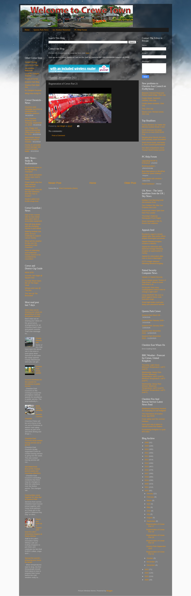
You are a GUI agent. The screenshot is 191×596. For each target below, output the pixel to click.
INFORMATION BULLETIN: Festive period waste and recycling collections (33, 470)
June (149, 511)
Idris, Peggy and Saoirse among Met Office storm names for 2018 (32, 131)
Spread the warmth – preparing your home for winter (33, 560)
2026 (147, 580)
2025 (147, 576)
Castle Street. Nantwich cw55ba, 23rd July (151, 99)
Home (27, 30)
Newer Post (55, 183)
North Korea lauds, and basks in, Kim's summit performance (153, 144)
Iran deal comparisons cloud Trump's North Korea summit (153, 149)
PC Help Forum (81, 30)
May (149, 507)
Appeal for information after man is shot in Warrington (152, 257)
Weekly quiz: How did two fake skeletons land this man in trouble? (33, 193)
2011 (147, 453)
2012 (147, 456)
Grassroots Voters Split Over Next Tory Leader (153, 212)
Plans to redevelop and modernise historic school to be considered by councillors (33, 254)
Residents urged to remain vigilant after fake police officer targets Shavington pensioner (154, 236)
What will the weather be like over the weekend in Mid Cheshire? (33, 244)
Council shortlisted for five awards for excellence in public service (33, 383)
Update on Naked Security (152, 277)
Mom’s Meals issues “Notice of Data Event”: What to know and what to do (154, 282)
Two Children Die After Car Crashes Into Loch (152, 206)
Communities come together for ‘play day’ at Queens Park (33, 497)
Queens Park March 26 (151, 315)
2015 (147, 467)
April (149, 504)
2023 (147, 569)
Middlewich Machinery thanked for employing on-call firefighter (154, 410)
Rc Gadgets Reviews (33, 90)
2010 (147, 449)
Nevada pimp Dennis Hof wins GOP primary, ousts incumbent (154, 138)
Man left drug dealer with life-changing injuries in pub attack (33, 226)
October (150, 558)
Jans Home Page (32, 65)
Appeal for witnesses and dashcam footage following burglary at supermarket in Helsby (152, 250)
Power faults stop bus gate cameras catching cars (33, 184)
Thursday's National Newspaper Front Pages (151, 217)
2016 (147, 470)
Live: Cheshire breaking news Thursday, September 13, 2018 (33, 122)
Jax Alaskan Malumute (29, 69)
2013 (147, 460)
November (151, 562)
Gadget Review (31, 62)
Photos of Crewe (31, 79)
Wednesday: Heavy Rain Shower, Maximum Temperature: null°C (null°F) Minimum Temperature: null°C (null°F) (153, 376)
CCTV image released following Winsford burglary (152, 262)
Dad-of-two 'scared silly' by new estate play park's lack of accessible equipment (33, 218)
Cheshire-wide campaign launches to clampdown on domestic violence (33, 110)
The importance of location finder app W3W (152, 415)
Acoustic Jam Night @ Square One (33, 277)
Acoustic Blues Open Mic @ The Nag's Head (33, 283)
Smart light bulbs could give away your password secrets (153, 303)
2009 (147, 446)
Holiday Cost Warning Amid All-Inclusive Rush (152, 201)
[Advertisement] (92, 161)
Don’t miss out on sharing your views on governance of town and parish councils (33, 313)
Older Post (130, 183)
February (150, 497)
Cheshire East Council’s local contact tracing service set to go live (33, 441)
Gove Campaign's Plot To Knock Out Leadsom (152, 222)
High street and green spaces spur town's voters (33, 177)
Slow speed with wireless (152, 179)
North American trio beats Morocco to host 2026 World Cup (153, 132)
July (148, 514)
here (87, 53)
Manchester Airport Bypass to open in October (32, 139)
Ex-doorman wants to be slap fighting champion (33, 169)
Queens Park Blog (32, 82)
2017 (147, 473)
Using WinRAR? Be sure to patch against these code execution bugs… (152, 297)
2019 (147, 480)
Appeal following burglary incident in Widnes (152, 242)
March (149, 500)
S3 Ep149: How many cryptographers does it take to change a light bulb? (153, 290)
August (150, 518)
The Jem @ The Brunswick (31, 295)
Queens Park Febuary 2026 (153, 320)
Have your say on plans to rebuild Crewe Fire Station (152, 425)
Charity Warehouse (39, 340)
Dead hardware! (148, 184)
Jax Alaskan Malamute (61, 30)
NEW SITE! (29, 272)
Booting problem (148, 166)
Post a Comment (58, 135)
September (151, 521)
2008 (147, 442)
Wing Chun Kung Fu (33, 93)
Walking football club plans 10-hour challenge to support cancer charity (33, 234)
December (151, 565)
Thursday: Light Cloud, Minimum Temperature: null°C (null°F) (153, 367)
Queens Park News (41, 30)
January (150, 494)
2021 (147, 487)
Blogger (110, 591)
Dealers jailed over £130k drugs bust (32, 200)
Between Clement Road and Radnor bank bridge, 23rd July (154, 94)
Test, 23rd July (147, 109)
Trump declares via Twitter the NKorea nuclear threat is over (154, 126)
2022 (147, 491)
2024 (147, 573)
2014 (147, 463)
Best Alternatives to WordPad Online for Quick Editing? (153, 172)
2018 (147, 477)
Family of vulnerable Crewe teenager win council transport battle (33, 148)
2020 (147, 484)
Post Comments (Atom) (68, 188)
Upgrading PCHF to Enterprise (149, 162)
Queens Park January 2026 (152, 326)
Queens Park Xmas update (39, 370)
